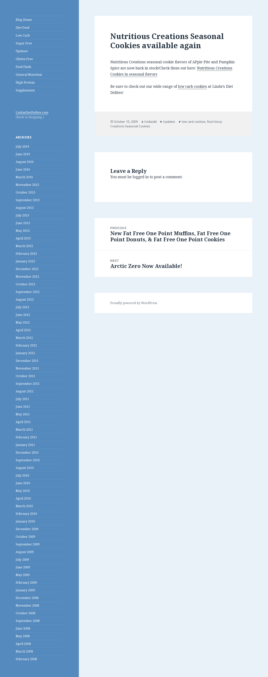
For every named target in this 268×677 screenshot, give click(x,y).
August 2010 (25, 468)
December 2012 (27, 269)
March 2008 (24, 651)
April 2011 (23, 422)
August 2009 (25, 552)
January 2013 (25, 261)
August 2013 (25, 208)
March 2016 (24, 177)
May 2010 (23, 491)
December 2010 (27, 452)
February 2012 (26, 345)
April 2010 (23, 498)
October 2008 (25, 613)
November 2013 (27, 185)
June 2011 (23, 406)
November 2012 (27, 276)
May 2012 (23, 322)
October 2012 (25, 284)
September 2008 (28, 621)
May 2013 (23, 231)
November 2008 (27, 605)
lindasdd (150, 122)
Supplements (25, 90)
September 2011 (28, 384)
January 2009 (25, 590)
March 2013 (24, 246)
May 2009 (23, 575)
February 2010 (26, 514)
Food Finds (23, 67)
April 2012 (23, 330)
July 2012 (22, 307)
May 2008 (23, 636)
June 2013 (23, 223)
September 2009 (28, 544)
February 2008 (26, 659)
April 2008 (23, 644)
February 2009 (26, 582)
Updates (22, 51)
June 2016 (23, 169)
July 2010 (22, 475)
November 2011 (27, 368)
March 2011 (24, 429)
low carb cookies (192, 86)
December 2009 (27, 529)
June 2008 (23, 628)
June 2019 (23, 154)
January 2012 (25, 353)
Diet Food (22, 27)
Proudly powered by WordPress (133, 303)
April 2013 (23, 238)
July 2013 (22, 215)
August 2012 (25, 299)
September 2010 (28, 460)
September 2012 (28, 292)
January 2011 (25, 445)
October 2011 (25, 376)
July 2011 (22, 399)
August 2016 (25, 162)
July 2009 (22, 559)
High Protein (25, 82)
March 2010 (24, 506)
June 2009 (23, 567)
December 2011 (27, 361)
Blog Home (24, 20)
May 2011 (23, 414)
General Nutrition (29, 74)
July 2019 (22, 146)
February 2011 (26, 437)
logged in (141, 176)
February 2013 (26, 253)
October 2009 (25, 537)
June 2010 (23, 483)
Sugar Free (24, 43)
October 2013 (25, 192)
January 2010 (25, 521)
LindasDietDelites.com (32, 112)
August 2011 (25, 391)
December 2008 (27, 598)
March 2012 (24, 338)
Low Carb (23, 35)
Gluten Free (24, 59)
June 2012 (23, 315)
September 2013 (28, 200)
